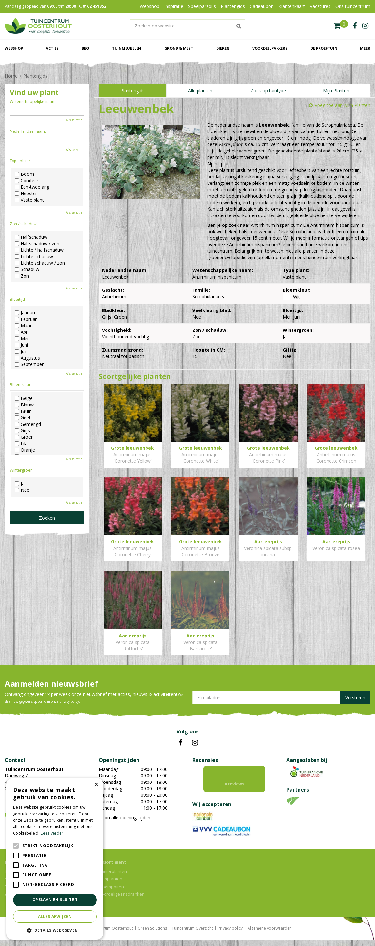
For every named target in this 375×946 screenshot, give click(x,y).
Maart (24, 325)
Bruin (23, 411)
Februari (26, 319)
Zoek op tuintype (268, 91)
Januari (25, 312)
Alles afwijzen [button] (55, 916)
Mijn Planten (336, 91)
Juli (20, 351)
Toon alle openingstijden (124, 818)
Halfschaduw (31, 237)
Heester (26, 193)
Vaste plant (29, 200)
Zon (22, 276)
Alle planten (200, 91)
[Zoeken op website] (187, 25)
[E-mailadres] (281, 697)
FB (180, 743)
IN (195, 743)
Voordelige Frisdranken (122, 900)
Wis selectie (74, 120)
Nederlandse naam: (28, 131)
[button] (55, 930)
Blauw (24, 405)
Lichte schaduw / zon (40, 263)
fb (355, 26)
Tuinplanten (110, 885)
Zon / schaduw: (23, 224)
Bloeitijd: (18, 299)
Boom (24, 174)
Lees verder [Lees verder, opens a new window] (52, 833)
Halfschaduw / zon (37, 243)
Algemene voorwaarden (270, 934)
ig (365, 26)
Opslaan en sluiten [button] (54, 899)
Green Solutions (152, 934)
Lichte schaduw (34, 256)
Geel (22, 417)
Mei (21, 338)
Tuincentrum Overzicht (192, 934)
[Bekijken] (341, 26)
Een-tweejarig (32, 187)
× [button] (96, 785)
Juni (21, 345)
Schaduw (27, 269)
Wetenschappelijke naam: (33, 102)
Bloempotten (111, 893)
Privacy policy (230, 934)
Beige (24, 398)
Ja (20, 483)
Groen (24, 437)
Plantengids (132, 91)
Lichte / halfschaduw (39, 250)
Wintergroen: (22, 470)
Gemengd (28, 424)
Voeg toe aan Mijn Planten (342, 105)
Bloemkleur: (21, 385)
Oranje (25, 450)
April (22, 332)
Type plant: (20, 161)
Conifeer (26, 180)
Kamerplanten (113, 878)
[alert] (54, 859)
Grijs (22, 430)
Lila (21, 443)
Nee (22, 490)
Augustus (27, 358)
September (29, 364)
